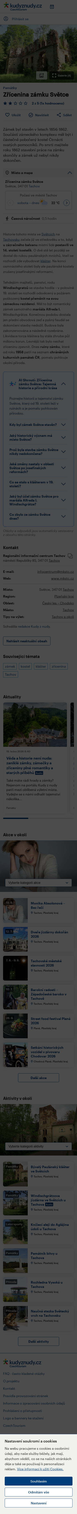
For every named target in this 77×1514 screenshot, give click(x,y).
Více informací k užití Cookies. (40, 1469)
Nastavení (38, 1503)
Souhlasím (38, 1481)
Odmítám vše (38, 1492)
